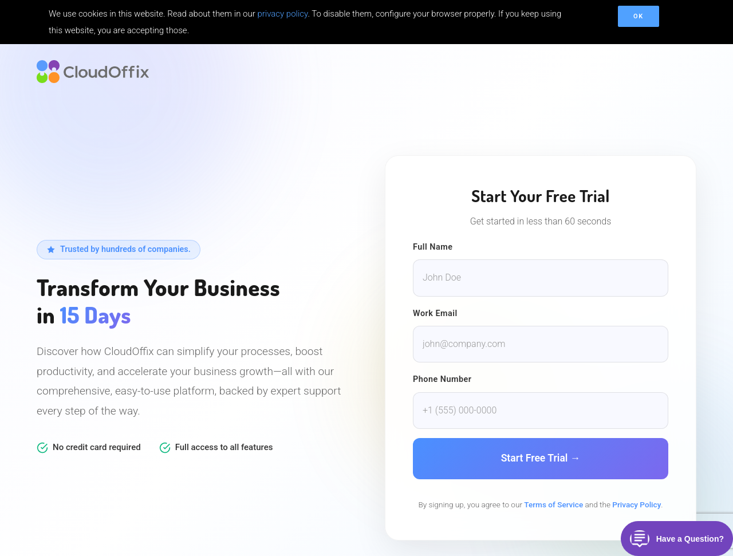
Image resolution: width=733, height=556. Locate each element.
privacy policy (282, 14)
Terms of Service (553, 504)
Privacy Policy (636, 504)
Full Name (433, 247)
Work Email (435, 313)
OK (638, 16)
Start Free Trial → (541, 458)
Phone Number (442, 379)
